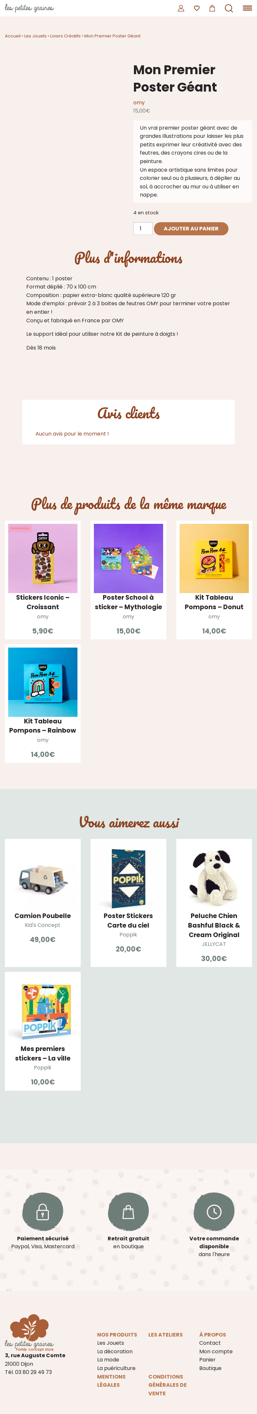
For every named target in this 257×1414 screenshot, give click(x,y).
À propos (212, 1335)
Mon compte (216, 1351)
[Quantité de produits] (142, 228)
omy (139, 102)
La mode (108, 1359)
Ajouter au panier (191, 228)
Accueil (13, 36)
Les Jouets (35, 36)
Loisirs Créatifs (65, 36)
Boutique (210, 1368)
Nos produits (117, 1335)
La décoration (115, 1351)
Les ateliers (165, 1335)
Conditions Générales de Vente (167, 1385)
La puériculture (116, 1368)
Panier (207, 1359)
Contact (210, 1343)
